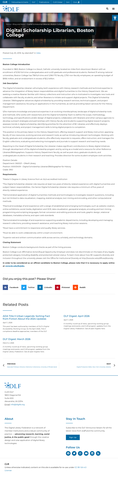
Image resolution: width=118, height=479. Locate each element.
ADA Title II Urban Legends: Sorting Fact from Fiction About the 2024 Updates (26, 317)
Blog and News (19, 24)
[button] (115, 18)
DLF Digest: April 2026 (77, 316)
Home (8, 24)
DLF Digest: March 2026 (16, 339)
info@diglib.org (18, 404)
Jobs (38, 53)
